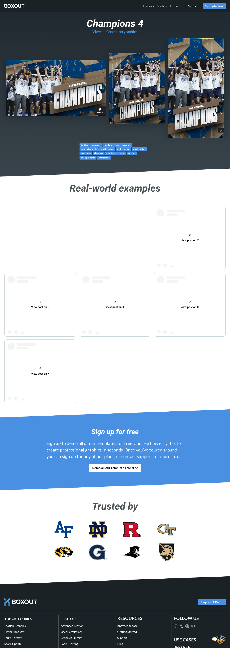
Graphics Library (71, 637)
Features (148, 6)
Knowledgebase (127, 625)
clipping (110, 153)
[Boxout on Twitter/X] (181, 625)
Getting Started (127, 631)
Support (122, 637)
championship (88, 157)
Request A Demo (212, 602)
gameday (96, 145)
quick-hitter (139, 149)
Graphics (162, 6)
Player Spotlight (14, 631)
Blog (120, 643)
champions (103, 157)
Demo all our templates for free (115, 468)
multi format (123, 149)
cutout (121, 153)
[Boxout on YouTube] (193, 625)
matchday (86, 153)
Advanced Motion (72, 625)
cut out (131, 153)
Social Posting (69, 643)
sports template (89, 149)
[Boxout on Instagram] (187, 625)
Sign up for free (214, 6)
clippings (98, 153)
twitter (84, 145)
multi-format (107, 149)
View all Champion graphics (115, 31)
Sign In (192, 6)
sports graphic (123, 145)
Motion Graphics (15, 625)
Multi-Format (13, 637)
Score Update (13, 643)
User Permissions (71, 631)
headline (108, 145)
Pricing (174, 6)
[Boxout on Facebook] (175, 625)
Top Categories (18, 619)
